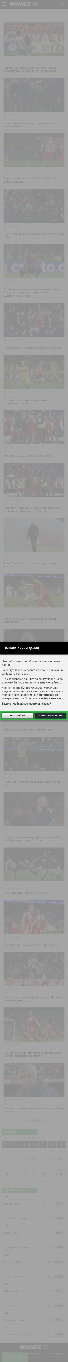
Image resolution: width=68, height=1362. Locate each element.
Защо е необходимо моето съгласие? (26, 703)
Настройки (17, 715)
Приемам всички (50, 715)
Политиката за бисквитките (43, 698)
